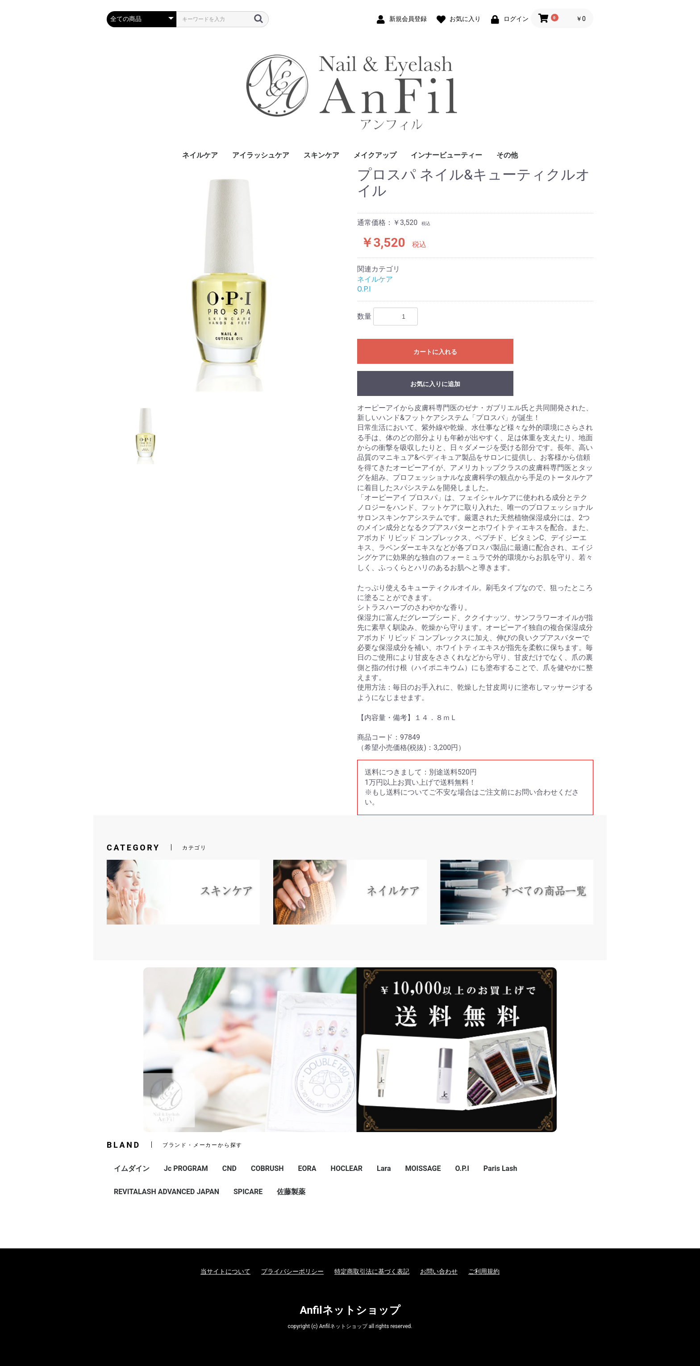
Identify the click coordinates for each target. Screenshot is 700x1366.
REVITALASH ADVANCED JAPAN (166, 1191)
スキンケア (321, 155)
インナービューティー (446, 155)
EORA (307, 1168)
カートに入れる (435, 351)
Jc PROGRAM (186, 1168)
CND (229, 1168)
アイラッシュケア (260, 155)
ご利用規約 (484, 1271)
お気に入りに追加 (435, 383)
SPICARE (247, 1191)
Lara (384, 1168)
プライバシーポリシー (292, 1271)
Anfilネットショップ (350, 1310)
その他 (507, 155)
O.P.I (364, 289)
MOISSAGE (423, 1168)
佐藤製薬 (291, 1191)
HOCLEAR (346, 1168)
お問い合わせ (439, 1271)
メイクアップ (375, 155)
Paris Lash (500, 1168)
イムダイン (132, 1168)
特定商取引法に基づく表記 (371, 1271)
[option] (228, 279)
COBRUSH (267, 1168)
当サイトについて (225, 1271)
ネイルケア (200, 155)
